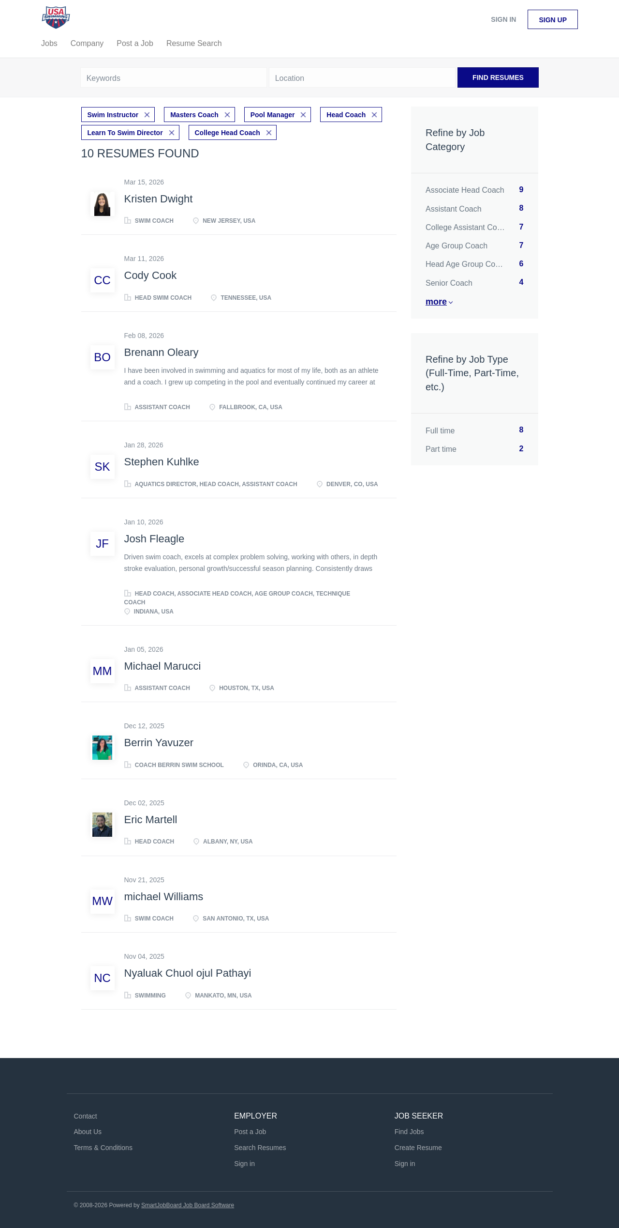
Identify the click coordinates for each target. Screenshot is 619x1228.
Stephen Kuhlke (161, 461)
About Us (88, 1131)
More (436, 302)
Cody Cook (150, 275)
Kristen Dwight (158, 198)
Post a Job (250, 1131)
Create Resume (418, 1147)
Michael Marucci (162, 665)
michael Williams (164, 896)
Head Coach (346, 114)
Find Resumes (498, 77)
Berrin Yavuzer (158, 742)
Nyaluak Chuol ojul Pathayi (187, 972)
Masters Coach (194, 114)
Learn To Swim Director (125, 132)
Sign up (553, 20)
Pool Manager (273, 114)
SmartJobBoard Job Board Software (187, 1204)
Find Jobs (409, 1131)
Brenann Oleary (161, 351)
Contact (85, 1115)
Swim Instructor (113, 114)
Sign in (503, 19)
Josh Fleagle (154, 538)
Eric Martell (150, 819)
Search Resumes (260, 1147)
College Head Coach (227, 132)
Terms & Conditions (103, 1147)
